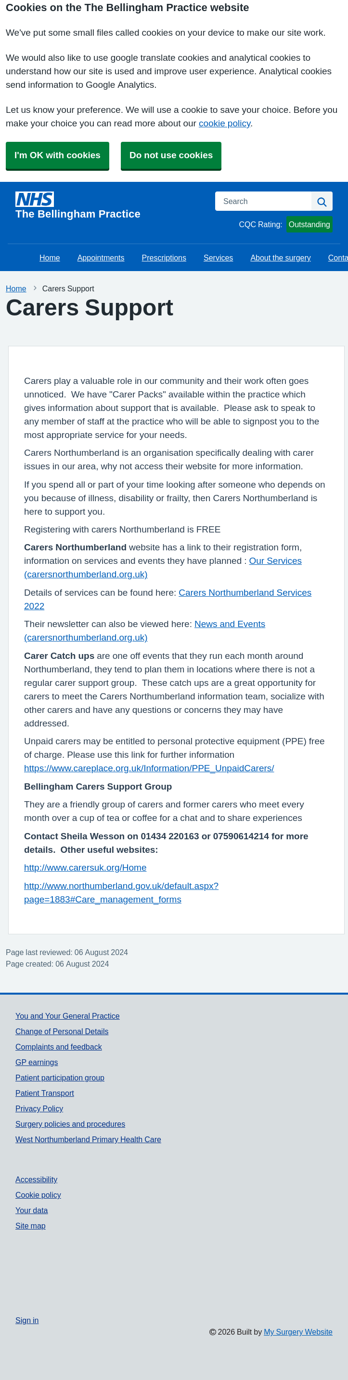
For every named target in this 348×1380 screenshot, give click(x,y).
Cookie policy (38, 1195)
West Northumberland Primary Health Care (88, 1139)
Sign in (27, 1320)
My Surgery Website (298, 1332)
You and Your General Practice (67, 1016)
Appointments (101, 257)
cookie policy (224, 123)
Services (218, 257)
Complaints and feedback (58, 1047)
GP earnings (36, 1062)
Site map (30, 1226)
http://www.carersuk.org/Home (85, 867)
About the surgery (280, 257)
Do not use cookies (171, 155)
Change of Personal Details (61, 1031)
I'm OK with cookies (57, 155)
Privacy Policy (39, 1108)
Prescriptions (164, 257)
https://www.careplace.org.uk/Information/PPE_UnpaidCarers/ (149, 768)
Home (49, 257)
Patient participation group (59, 1077)
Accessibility (36, 1179)
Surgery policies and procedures (70, 1124)
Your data (31, 1210)
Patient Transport (44, 1093)
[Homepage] (109, 205)
